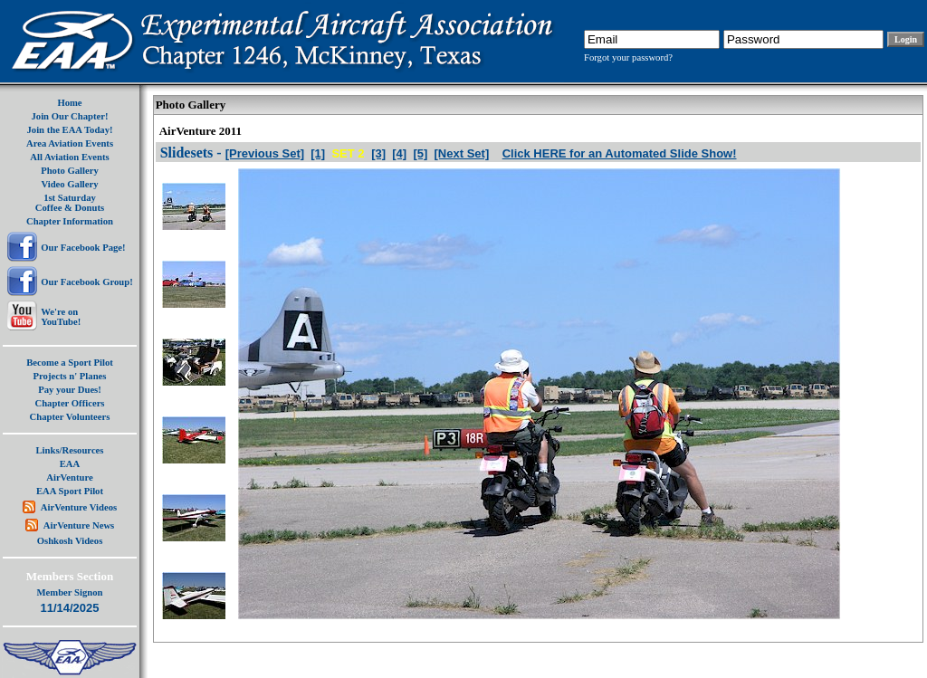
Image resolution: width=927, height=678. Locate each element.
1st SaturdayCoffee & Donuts (69, 203)
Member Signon (70, 592)
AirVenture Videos (79, 507)
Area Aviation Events (69, 143)
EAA (70, 464)
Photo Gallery (70, 171)
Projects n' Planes (70, 376)
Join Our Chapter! (69, 116)
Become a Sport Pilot (69, 363)
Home (69, 103)
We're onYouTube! (61, 317)
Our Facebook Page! (83, 248)
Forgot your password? (628, 57)
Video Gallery (69, 184)
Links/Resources (70, 450)
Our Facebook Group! (86, 282)
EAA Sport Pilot (69, 491)
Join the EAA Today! (69, 130)
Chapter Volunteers (70, 417)
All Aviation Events (69, 157)
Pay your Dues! (69, 390)
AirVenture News (78, 525)
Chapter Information (69, 221)
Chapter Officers (69, 403)
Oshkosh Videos (70, 541)
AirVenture (69, 477)
